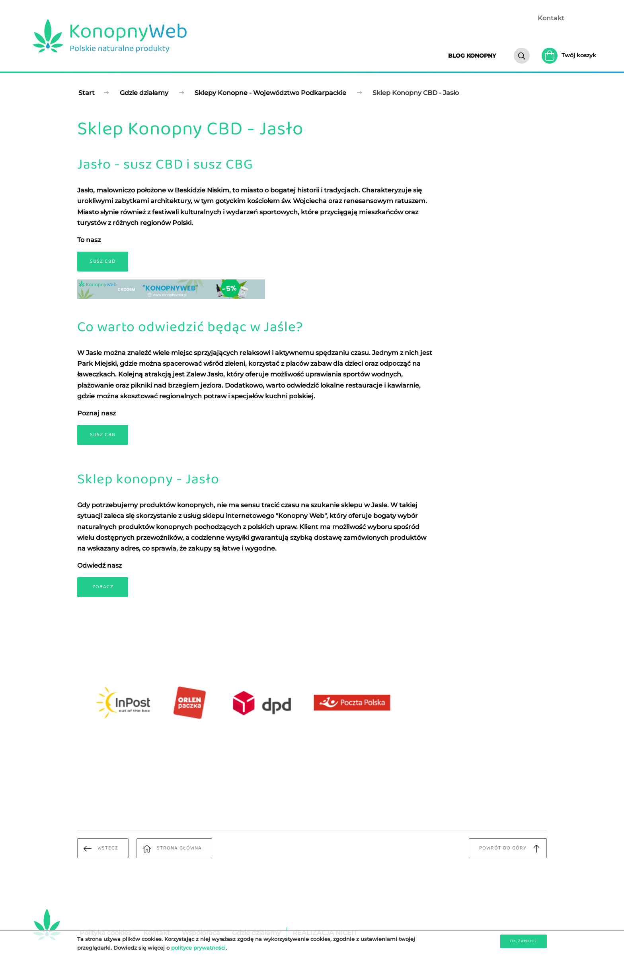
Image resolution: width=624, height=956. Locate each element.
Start (86, 93)
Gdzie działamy (144, 93)
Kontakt (551, 18)
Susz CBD (102, 261)
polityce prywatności (198, 947)
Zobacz (102, 587)
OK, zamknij (523, 941)
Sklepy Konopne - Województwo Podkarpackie (270, 93)
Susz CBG (102, 434)
